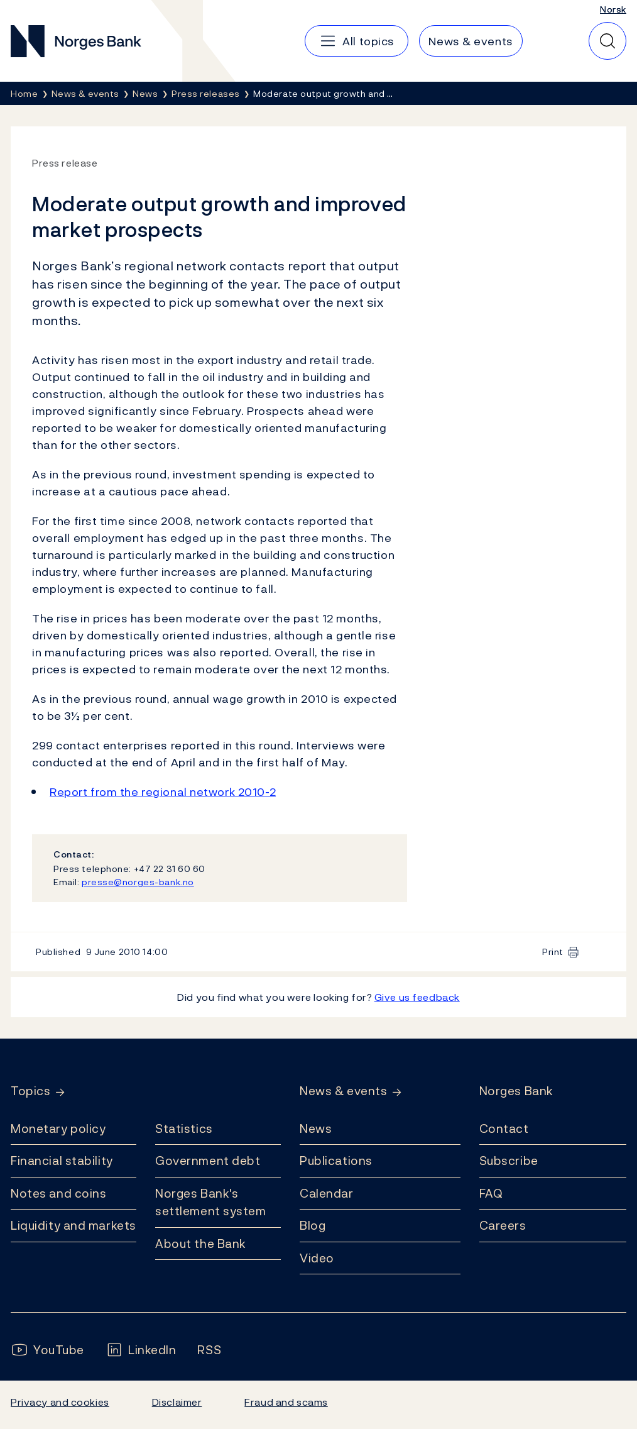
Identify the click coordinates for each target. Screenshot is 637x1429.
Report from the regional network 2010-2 (163, 791)
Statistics (184, 1128)
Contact (504, 1128)
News (316, 1128)
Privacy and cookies (60, 1402)
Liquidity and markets (73, 1225)
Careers (502, 1225)
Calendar (327, 1193)
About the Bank (200, 1243)
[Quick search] (607, 41)
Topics (30, 1091)
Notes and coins (58, 1193)
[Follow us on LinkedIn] (141, 1350)
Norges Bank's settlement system (210, 1202)
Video (317, 1258)
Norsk (613, 9)
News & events (343, 1091)
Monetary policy (58, 1128)
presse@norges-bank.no (138, 881)
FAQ (491, 1193)
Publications (336, 1160)
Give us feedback (417, 997)
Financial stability (62, 1160)
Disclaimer (177, 1402)
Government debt (207, 1160)
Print (553, 951)
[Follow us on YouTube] (47, 1350)
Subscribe (508, 1160)
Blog (312, 1225)
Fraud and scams (285, 1402)
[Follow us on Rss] (209, 1350)
